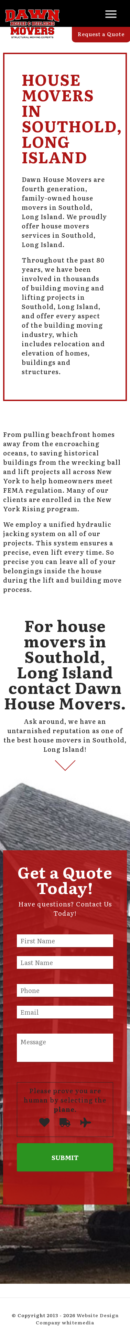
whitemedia (78, 1322)
